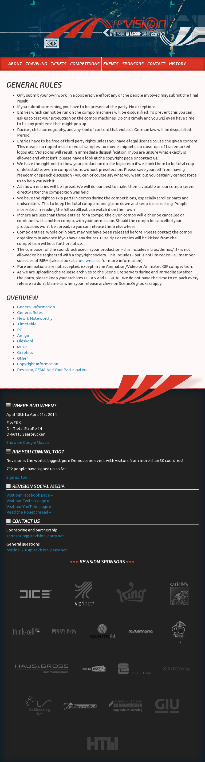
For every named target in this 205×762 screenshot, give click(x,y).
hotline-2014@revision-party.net (36, 550)
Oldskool (25, 341)
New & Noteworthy (34, 318)
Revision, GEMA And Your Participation (52, 369)
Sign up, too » (18, 477)
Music (22, 347)
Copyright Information (37, 364)
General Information (36, 307)
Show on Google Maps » (27, 442)
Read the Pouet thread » (28, 512)
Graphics (25, 352)
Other (22, 358)
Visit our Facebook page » (29, 495)
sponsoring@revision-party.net (35, 536)
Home (102, 38)
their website (88, 260)
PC (19, 329)
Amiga (23, 335)
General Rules (30, 312)
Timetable (27, 324)
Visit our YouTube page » (28, 506)
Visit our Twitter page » (27, 500)
